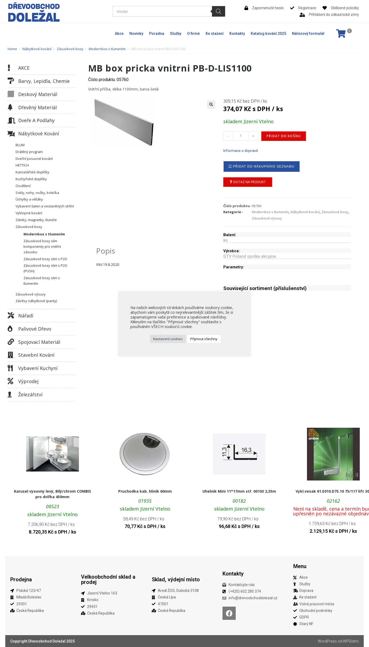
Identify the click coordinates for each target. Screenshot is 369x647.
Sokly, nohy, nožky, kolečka (37, 192)
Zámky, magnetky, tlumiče (36, 219)
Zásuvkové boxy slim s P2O (45, 258)
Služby (175, 33)
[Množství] (241, 136)
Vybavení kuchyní (38, 368)
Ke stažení (215, 33)
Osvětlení (23, 185)
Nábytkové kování (36, 48)
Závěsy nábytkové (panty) (36, 300)
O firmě (193, 33)
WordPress (327, 641)
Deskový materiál (37, 94)
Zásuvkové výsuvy (31, 294)
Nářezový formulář (308, 33)
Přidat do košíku (284, 136)
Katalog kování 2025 (268, 33)
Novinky (136, 33)
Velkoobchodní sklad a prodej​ (108, 579)
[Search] (218, 11)
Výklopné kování (29, 213)
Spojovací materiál (39, 342)
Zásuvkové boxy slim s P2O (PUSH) (45, 268)
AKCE (24, 68)
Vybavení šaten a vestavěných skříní (45, 206)
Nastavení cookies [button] (168, 338)
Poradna (156, 33)
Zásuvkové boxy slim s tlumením (41, 280)
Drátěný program (29, 151)
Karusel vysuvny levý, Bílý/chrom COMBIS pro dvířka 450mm (52, 494)
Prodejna (21, 579)
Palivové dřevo (34, 329)
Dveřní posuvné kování (34, 158)
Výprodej (28, 381)
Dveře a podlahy (36, 120)
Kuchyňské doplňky (31, 179)
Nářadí (25, 315)
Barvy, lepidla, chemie (44, 81)
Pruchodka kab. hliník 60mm (145, 491)
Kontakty (237, 33)
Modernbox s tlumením (107, 48)
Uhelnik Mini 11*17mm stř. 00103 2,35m (239, 491)
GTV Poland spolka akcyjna (249, 256)
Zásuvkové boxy (70, 48)
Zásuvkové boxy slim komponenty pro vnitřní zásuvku (42, 246)
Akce (119, 33)
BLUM (20, 144)
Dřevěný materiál (37, 107)
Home (12, 48)
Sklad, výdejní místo (176, 579)
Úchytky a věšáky (29, 199)
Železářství (30, 394)
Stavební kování (36, 355)
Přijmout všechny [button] (203, 338)
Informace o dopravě (240, 151)
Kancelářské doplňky (32, 172)
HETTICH (22, 165)
